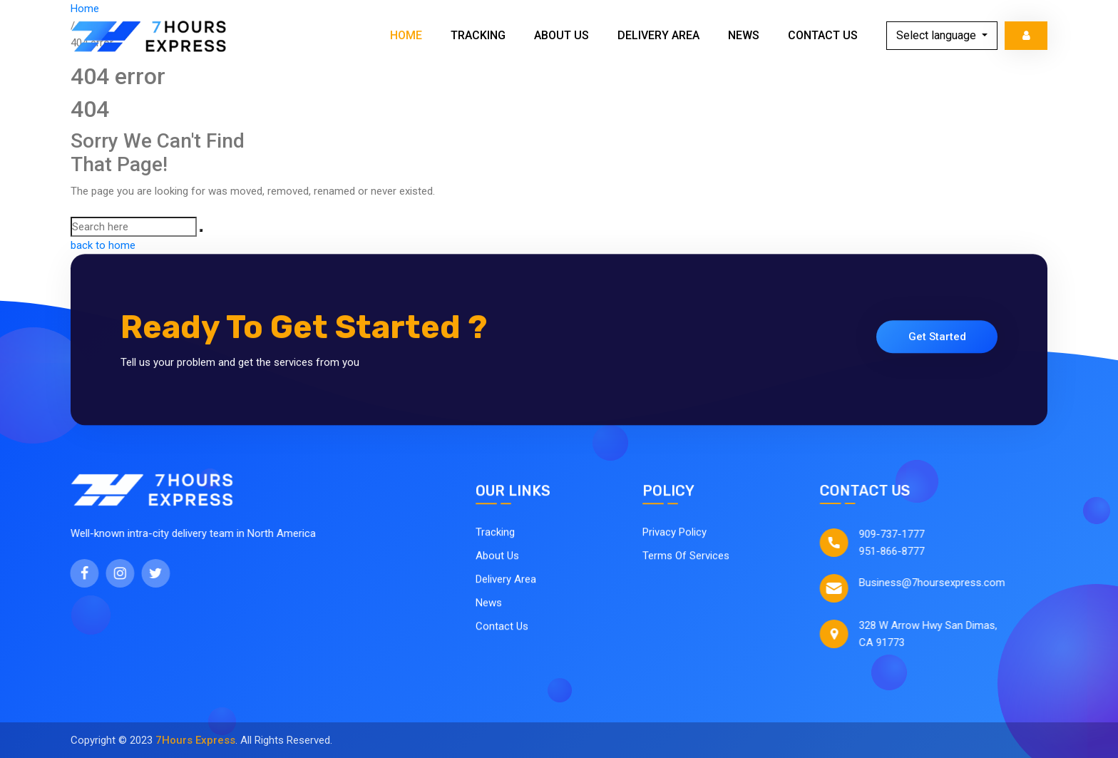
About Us (561, 35)
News (743, 35)
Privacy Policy (674, 536)
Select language (937, 35)
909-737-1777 (903, 534)
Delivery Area (658, 35)
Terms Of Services (685, 559)
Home (406, 35)
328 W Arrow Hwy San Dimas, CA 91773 (940, 634)
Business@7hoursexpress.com (944, 582)
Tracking (478, 35)
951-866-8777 (903, 551)
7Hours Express (195, 740)
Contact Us (823, 35)
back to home (103, 245)
